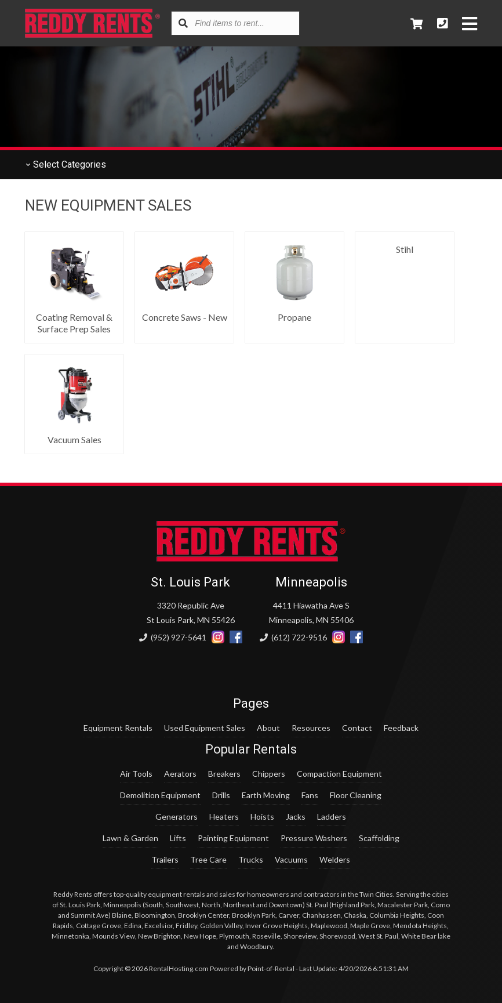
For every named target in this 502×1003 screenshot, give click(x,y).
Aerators (180, 773)
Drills (221, 795)
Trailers (165, 859)
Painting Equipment (233, 838)
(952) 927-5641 (172, 637)
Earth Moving (266, 795)
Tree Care (208, 859)
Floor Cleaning (355, 795)
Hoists (262, 816)
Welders (334, 859)
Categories (65, 164)
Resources (311, 728)
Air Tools (136, 773)
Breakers (224, 773)
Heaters (224, 816)
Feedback (401, 728)
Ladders (331, 816)
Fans (309, 795)
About (268, 728)
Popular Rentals (251, 749)
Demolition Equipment (160, 795)
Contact (357, 728)
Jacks (295, 816)
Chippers (268, 773)
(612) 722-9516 (293, 637)
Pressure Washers (314, 838)
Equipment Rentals (117, 728)
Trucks (250, 859)
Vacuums (291, 859)
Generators (176, 816)
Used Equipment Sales (204, 728)
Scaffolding (379, 838)
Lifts (178, 838)
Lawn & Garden (130, 838)
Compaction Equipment (339, 773)
